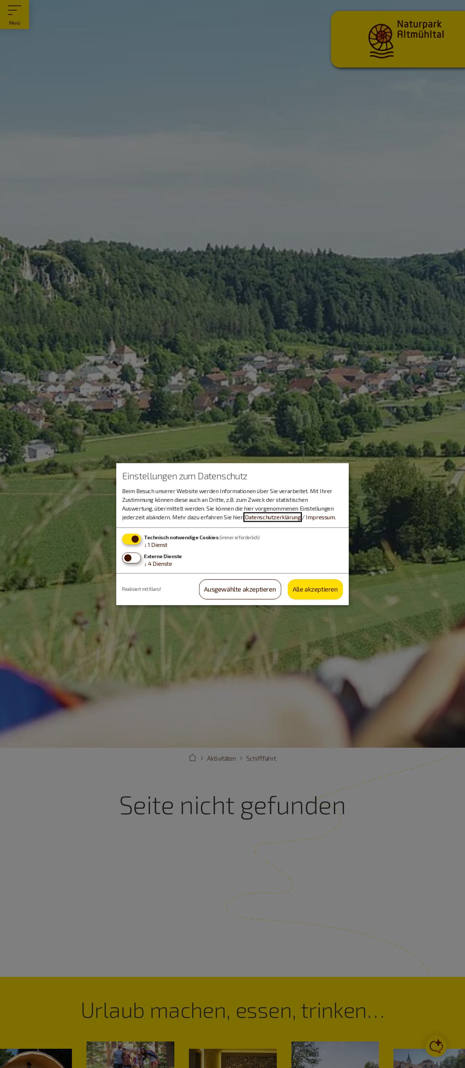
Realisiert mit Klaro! (141, 589)
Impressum (320, 517)
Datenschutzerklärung (272, 517)
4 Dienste (158, 563)
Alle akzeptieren (315, 589)
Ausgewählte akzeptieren (240, 589)
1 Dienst (155, 544)
